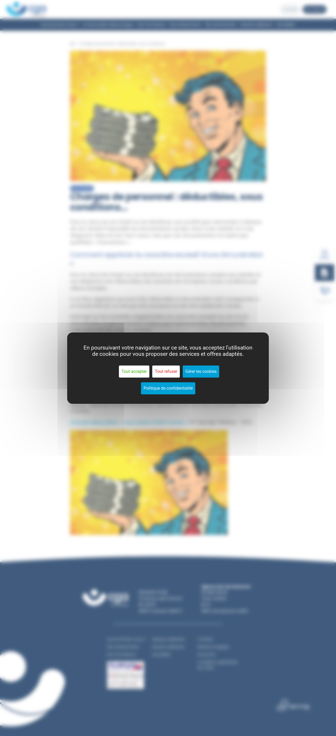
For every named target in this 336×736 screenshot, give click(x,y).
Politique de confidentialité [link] (168, 388)
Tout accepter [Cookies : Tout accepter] (134, 371)
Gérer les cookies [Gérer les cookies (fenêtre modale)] (201, 371)
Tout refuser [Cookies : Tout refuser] (166, 371)
